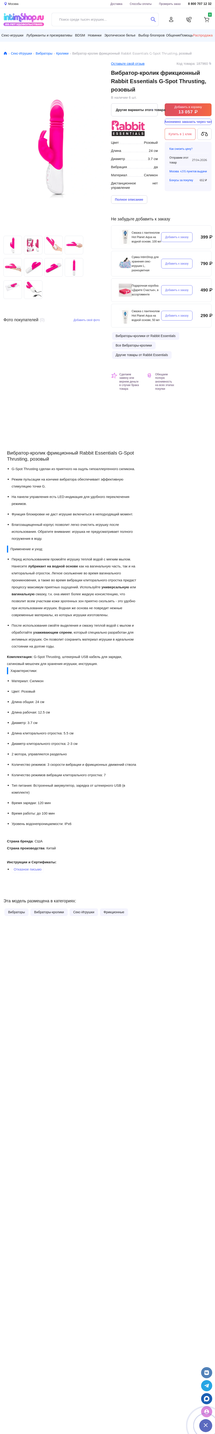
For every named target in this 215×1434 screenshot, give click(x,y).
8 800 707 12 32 (200, 4)
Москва (174, 171)
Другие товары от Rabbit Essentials (142, 355)
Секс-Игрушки (21, 53)
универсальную (115, 587)
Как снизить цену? (181, 149)
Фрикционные (114, 912)
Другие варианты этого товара (137, 110)
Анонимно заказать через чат (188, 122)
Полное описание (129, 199)
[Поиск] (153, 19)
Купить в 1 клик (180, 134)
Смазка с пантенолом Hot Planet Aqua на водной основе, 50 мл (146, 315)
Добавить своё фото (87, 320)
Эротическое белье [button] (120, 35)
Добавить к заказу (177, 237)
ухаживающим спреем (52, 632)
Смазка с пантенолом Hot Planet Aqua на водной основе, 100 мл (146, 237)
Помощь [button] (186, 35)
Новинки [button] (95, 35)
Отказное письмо (28, 869)
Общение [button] (173, 35)
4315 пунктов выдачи (193, 171)
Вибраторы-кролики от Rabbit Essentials (146, 336)
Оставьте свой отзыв (128, 63)
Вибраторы (44, 53)
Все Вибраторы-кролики (134, 345)
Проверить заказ (170, 4)
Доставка (116, 4)
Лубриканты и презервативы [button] (49, 35)
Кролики (62, 53)
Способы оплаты (141, 4)
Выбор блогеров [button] (151, 35)
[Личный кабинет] (171, 19)
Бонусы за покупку (181, 180)
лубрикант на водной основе (53, 566)
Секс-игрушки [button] (12, 35)
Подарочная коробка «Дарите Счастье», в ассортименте (145, 290)
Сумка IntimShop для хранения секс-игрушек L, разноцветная (145, 263)
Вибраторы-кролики (49, 912)
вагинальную (23, 594)
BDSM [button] (80, 35)
